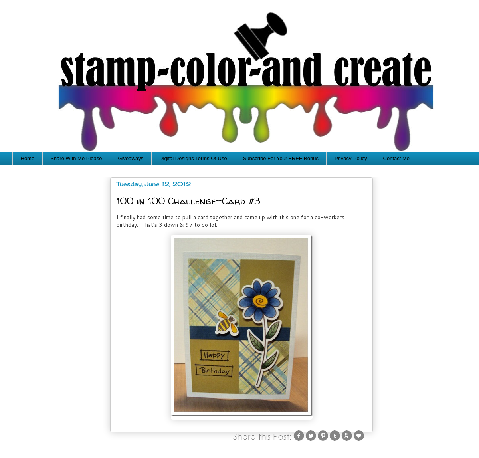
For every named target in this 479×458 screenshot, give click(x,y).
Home (28, 158)
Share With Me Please (76, 158)
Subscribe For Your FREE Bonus (281, 158)
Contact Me (396, 158)
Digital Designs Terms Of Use (193, 158)
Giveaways (131, 158)
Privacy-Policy (351, 158)
